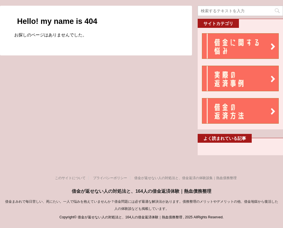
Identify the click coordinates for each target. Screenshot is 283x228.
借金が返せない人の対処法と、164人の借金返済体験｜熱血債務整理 (141, 191)
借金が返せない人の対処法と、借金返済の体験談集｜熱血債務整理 (185, 178)
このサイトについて (70, 178)
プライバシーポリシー (110, 178)
